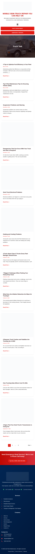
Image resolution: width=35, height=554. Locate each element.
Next (30, 445)
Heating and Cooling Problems (12, 234)
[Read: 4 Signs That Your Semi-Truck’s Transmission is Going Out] (17, 410)
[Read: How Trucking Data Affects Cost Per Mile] (17, 368)
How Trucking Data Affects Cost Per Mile (15, 383)
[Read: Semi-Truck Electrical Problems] (17, 177)
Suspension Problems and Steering (14, 105)
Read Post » (6, 76)
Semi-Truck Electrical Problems (12, 192)
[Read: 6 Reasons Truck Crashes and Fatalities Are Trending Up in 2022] (17, 324)
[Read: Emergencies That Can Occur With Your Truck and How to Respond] (17, 134)
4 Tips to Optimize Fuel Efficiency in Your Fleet (17, 64)
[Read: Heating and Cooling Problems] (17, 219)
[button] (17, 25)
